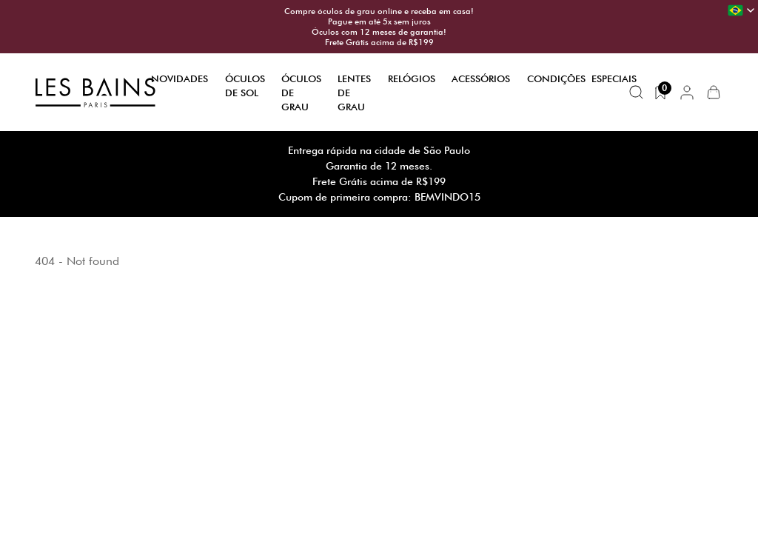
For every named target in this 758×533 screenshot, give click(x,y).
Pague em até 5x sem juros (379, 21)
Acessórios (481, 78)
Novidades (179, 78)
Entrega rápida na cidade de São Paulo (379, 150)
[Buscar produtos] (636, 92)
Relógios (411, 78)
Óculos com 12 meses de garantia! (379, 32)
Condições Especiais (582, 78)
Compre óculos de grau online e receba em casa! (379, 11)
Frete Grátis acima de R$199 (379, 42)
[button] (687, 92)
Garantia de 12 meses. (379, 166)
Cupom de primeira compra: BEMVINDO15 (379, 197)
